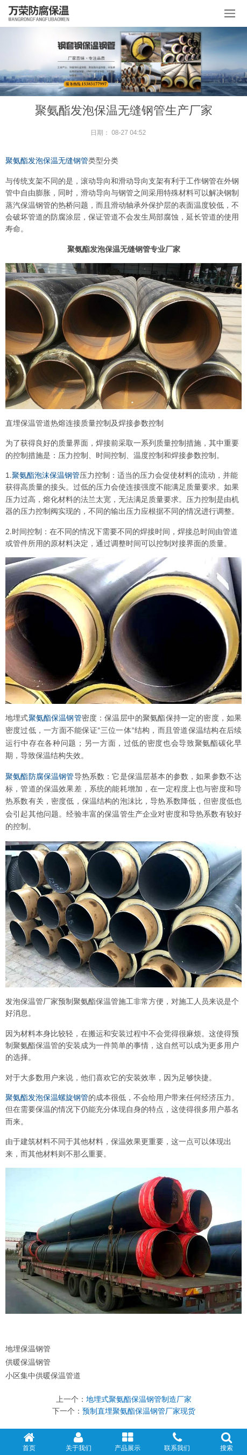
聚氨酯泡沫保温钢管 (46, 475)
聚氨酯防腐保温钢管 (39, 777)
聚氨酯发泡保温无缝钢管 (46, 160)
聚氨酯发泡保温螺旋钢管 (46, 1097)
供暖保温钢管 (28, 1362)
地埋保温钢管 (28, 1348)
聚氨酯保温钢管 (55, 718)
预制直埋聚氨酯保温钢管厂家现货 (138, 1411)
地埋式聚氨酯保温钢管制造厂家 (139, 1399)
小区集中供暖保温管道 (43, 1375)
